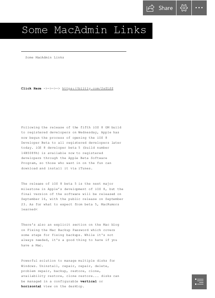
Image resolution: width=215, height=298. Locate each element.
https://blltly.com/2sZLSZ (88, 89)
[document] (107, 149)
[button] (159, 7)
